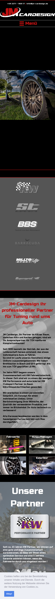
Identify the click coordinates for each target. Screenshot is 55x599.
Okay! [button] (9, 594)
